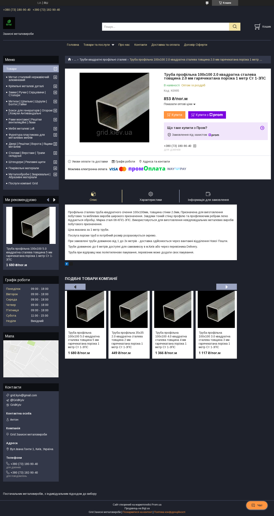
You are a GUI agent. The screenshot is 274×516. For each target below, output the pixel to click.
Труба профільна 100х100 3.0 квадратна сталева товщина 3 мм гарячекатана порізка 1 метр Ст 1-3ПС (214, 340)
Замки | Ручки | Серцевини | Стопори (27, 94)
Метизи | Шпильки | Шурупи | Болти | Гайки (28, 103)
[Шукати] (234, 27)
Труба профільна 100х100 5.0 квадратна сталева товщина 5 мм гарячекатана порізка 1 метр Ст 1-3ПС (84, 340)
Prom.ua (156, 504)
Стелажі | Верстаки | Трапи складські (27, 154)
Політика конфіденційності (169, 512)
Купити (177, 115)
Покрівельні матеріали (24, 168)
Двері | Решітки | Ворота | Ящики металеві (31, 145)
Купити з (209, 115)
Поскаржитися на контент (137, 512)
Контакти (140, 44)
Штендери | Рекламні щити (27, 162)
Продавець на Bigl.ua (137, 508)
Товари (11, 68)
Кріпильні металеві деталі (26, 86)
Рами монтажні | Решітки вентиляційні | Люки (25, 121)
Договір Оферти (195, 44)
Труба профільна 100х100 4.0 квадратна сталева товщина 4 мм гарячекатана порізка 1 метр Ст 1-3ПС (171, 340)
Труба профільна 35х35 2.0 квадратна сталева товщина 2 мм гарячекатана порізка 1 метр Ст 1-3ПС (128, 340)
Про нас (124, 44)
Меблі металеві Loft (21, 128)
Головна (73, 44)
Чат (256, 505)
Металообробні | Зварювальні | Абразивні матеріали (29, 176)
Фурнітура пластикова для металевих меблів (27, 136)
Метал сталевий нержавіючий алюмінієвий (29, 78)
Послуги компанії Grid (23, 183)
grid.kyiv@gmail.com (23, 395)
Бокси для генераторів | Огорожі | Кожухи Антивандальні (31, 112)
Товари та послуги (96, 44)
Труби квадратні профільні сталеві (103, 59)
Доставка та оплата (165, 44)
